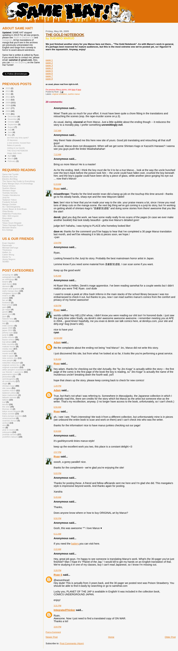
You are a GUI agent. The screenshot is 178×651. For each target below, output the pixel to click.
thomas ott (7, 409)
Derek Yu (6, 257)
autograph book (9, 277)
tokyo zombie (8, 413)
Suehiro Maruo (9, 188)
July (10, 130)
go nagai (6, 309)
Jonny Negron (8, 259)
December (12, 116)
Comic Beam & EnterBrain (14, 209)
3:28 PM (57, 570)
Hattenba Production (11, 213)
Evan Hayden (8, 243)
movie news (7, 353)
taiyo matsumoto (10, 395)
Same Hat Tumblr (10, 174)
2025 (8, 88)
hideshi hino (8, 318)
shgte (4, 383)
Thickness (7, 250)
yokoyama (7, 432)
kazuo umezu (8, 339)
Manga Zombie (9, 204)
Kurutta (5, 220)
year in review (8, 430)
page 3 (49, 65)
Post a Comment (53, 632)
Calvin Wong (8, 254)
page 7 (49, 76)
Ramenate (7, 245)
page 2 (49, 62)
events (5, 298)
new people (7, 360)
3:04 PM (57, 627)
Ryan (57, 188)
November (12, 119)
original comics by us (12, 365)
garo (4, 307)
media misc (7, 349)
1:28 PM (57, 386)
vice (4, 425)
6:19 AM (57, 184)
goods (5, 312)
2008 (8, 105)
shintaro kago (8, 386)
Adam (57, 342)
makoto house (8, 346)
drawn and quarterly (11, 288)
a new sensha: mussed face (18, 143)
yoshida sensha (9, 434)
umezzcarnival (9, 418)
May (10, 135)
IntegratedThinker (64, 610)
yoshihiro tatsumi (10, 437)
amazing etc (8, 275)
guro (4, 316)
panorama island (10, 374)
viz (3, 427)
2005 (8, 114)
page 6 (49, 73)
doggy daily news (14, 153)
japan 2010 (7, 330)
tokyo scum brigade (11, 411)
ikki (3, 323)
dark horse (7, 284)
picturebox (7, 376)
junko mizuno (8, 337)
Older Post (170, 637)
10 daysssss (12, 140)
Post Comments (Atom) (72, 643)
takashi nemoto (9, 397)
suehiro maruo (74, 94)
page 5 (49, 70)
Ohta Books (7, 211)
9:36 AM (57, 359)
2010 (8, 99)
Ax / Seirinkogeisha (11, 206)
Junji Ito (5, 197)
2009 (8, 102)
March (11, 158)
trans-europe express (12, 416)
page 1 (49, 60)
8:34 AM (57, 431)
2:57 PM (57, 452)
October (11, 122)
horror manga (8, 321)
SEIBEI (5, 261)
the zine (6, 406)
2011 (8, 97)
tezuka (5, 404)
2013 (8, 91)
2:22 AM (57, 549)
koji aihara (7, 342)
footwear (6, 302)
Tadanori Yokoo (9, 200)
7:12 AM (57, 154)
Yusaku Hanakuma (11, 195)
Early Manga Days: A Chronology (17, 183)
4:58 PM (57, 305)
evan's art (6, 295)
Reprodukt (7, 218)
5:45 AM (57, 276)
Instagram (7, 40)
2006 (8, 111)
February (12, 161)
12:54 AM (58, 338)
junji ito (5, 335)
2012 (8, 94)
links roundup (8, 344)
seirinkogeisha (9, 379)
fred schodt (7, 305)
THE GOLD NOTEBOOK (65, 35)
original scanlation (59, 94)
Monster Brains (9, 227)
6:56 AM (57, 407)
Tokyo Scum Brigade (11, 223)
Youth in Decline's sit (24, 37)
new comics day (9, 358)
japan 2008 (7, 328)
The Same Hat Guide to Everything (18, 181)
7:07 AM (57, 130)
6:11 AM (57, 534)
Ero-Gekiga (7, 230)
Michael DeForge (10, 247)
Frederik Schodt (9, 202)
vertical (5, 423)
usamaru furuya (9, 420)
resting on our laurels (16, 148)
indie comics (8, 325)
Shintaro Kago (8, 190)
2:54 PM (57, 243)
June (10, 132)
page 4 (49, 68)
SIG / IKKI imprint (10, 216)
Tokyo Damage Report (12, 225)
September (13, 124)
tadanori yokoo (9, 393)
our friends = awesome (12, 372)
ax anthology (8, 279)
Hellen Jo (6, 252)
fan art (5, 300)
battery (75, 543)
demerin (6, 286)
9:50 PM (57, 518)
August (11, 127)
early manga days (10, 291)
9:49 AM (57, 497)
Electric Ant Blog (9, 179)
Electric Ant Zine (9, 176)
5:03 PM (57, 473)
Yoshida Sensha (9, 193)
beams (5, 281)
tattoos (5, 400)
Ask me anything (18, 62)
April (10, 156)
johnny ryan (7, 332)
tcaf (4, 402)
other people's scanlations (14, 369)
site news (6, 388)
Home (111, 637)
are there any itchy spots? (18, 138)
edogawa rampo (9, 293)
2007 (8, 108)
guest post (7, 314)
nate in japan (8, 356)
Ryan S (58, 574)
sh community (8, 381)
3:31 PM (57, 606)
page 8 (49, 78)
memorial (6, 351)
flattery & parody (14, 145)
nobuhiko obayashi (11, 362)
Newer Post (52, 637)
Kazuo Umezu (8, 186)
